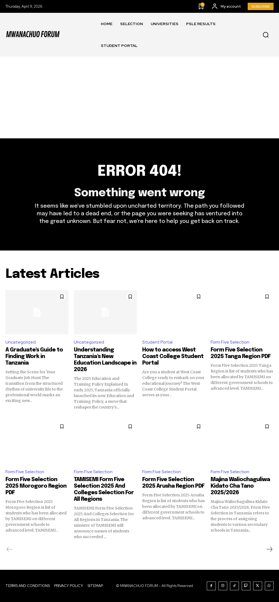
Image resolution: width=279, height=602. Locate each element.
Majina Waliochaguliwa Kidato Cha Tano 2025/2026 (240, 486)
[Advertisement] (139, 97)
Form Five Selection (230, 342)
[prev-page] (9, 549)
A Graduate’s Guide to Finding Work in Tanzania (34, 356)
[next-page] (269, 549)
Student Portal (157, 342)
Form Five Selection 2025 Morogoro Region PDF (35, 486)
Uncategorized (20, 342)
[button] (266, 35)
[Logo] (32, 34)
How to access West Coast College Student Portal (173, 356)
